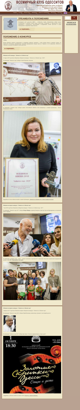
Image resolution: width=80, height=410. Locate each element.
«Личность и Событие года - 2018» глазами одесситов (41, 199)
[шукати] (67, 18)
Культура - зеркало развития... (31, 395)
